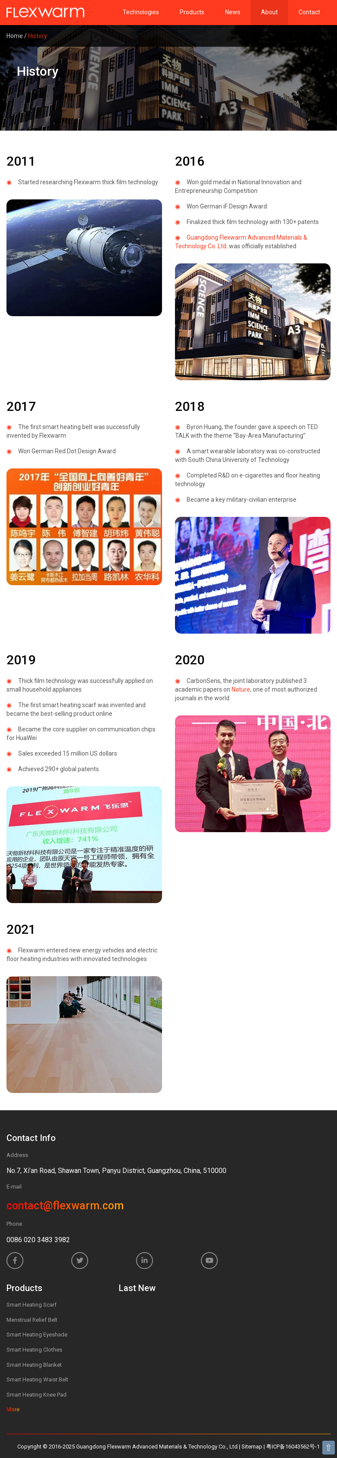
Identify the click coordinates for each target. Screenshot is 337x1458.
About (269, 12)
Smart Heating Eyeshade (36, 1334)
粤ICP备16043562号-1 (293, 1446)
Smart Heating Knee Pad (36, 1394)
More (12, 1409)
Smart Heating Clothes (34, 1349)
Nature (241, 689)
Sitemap (252, 1446)
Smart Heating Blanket (34, 1365)
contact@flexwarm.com (65, 1205)
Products (192, 12)
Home (14, 35)
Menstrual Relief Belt (31, 1320)
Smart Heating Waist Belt (37, 1379)
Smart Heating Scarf (31, 1304)
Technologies (141, 12)
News (232, 12)
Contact (309, 12)
